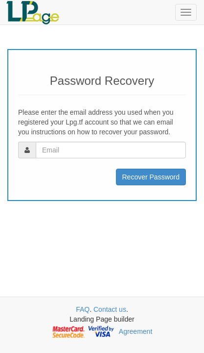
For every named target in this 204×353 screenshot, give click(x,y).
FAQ (83, 309)
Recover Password (151, 177)
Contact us (109, 309)
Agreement (135, 331)
